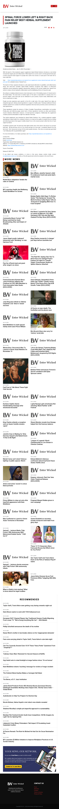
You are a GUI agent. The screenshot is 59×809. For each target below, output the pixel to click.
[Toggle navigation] (54, 6)
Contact (36, 790)
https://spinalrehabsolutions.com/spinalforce (40, 134)
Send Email (9, 140)
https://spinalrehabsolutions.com (16, 145)
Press (35, 787)
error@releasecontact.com (10, 156)
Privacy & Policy (38, 794)
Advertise (36, 788)
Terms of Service (38, 792)
